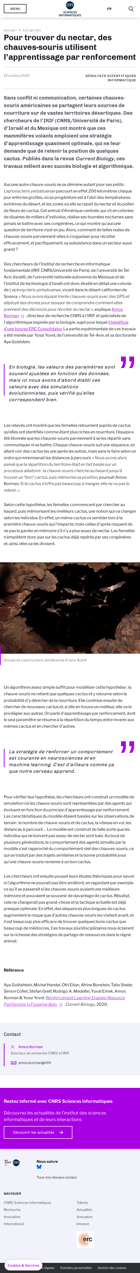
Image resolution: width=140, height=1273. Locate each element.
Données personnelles (76, 1268)
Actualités (32, 30)
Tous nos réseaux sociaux (57, 1177)
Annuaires (84, 1217)
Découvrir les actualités (33, 1132)
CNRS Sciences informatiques (27, 1203)
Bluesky (39, 1166)
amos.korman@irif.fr (34, 1062)
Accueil (10, 30)
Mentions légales (42, 1268)
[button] (23, 1265)
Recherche (12, 1210)
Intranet (82, 1224)
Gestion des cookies (112, 1268)
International (14, 1224)
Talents (82, 1203)
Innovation (12, 1217)
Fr (109, 9)
